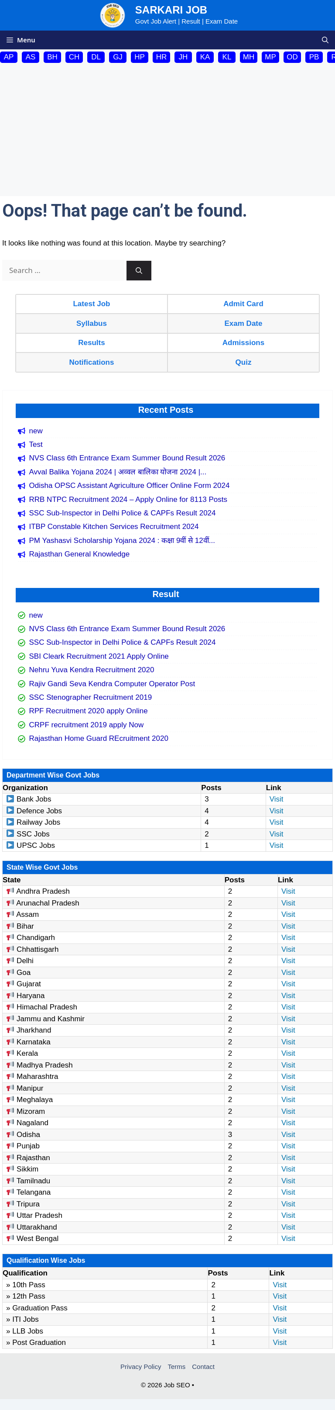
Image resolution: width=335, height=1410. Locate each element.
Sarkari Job (171, 10)
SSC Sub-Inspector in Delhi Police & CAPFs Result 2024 (122, 513)
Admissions (243, 343)
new (36, 431)
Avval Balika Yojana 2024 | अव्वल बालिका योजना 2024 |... (118, 472)
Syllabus (91, 323)
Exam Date (244, 323)
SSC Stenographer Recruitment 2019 (90, 697)
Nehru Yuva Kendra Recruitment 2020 (91, 670)
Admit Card (243, 304)
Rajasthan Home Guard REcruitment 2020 (98, 738)
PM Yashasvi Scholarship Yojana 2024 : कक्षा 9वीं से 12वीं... (122, 540)
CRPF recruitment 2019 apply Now (86, 725)
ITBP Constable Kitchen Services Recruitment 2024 (114, 526)
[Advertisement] (167, 130)
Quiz (244, 362)
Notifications (91, 362)
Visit (277, 799)
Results (91, 343)
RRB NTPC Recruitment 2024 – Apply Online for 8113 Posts (128, 499)
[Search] (138, 270)
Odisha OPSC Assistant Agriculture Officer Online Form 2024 (129, 485)
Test (36, 444)
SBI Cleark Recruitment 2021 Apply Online (99, 656)
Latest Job (91, 304)
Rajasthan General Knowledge (79, 554)
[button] (325, 40)
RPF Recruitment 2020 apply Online (88, 711)
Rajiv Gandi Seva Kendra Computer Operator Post (112, 684)
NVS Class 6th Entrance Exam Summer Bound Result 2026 (127, 458)
